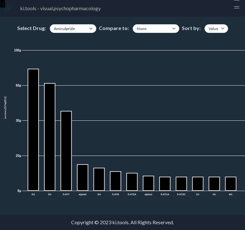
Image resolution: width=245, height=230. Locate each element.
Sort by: (191, 28)
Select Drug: (31, 28)
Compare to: (114, 28)
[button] (236, 8)
